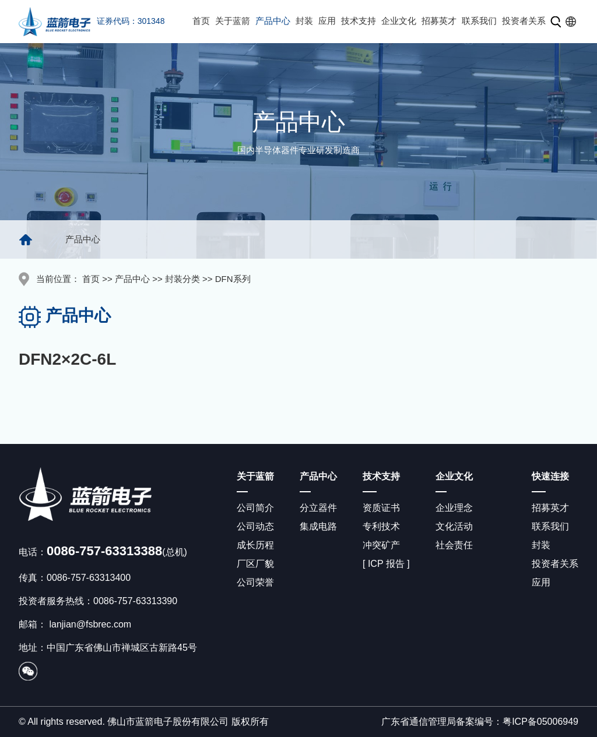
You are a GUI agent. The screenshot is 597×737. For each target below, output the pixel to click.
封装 (304, 21)
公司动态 (255, 526)
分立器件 (318, 508)
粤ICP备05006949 (540, 722)
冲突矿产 (381, 545)
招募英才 (439, 21)
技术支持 (358, 21)
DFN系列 (233, 279)
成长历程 (255, 545)
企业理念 (454, 508)
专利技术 (381, 526)
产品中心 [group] (82, 239)
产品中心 (272, 21)
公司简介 (255, 508)
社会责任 (454, 545)
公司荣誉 (255, 582)
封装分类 (182, 279)
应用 (327, 21)
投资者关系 (524, 21)
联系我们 (479, 21)
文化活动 (454, 526)
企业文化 (398, 21)
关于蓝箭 (232, 21)
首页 (201, 21)
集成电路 (318, 526)
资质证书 (381, 508)
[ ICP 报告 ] (386, 564)
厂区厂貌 (255, 564)
